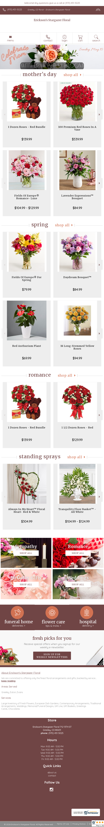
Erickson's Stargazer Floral (52, 20)
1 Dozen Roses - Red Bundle (26, 126)
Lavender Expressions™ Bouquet (77, 197)
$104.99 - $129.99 (26, 208)
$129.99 (77, 440)
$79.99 (26, 289)
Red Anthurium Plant (26, 345)
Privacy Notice (78, 824)
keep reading (8, 681)
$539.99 (77, 139)
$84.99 (77, 208)
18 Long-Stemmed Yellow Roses (77, 347)
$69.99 (26, 358)
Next (100, 114)
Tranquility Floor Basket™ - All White (77, 510)
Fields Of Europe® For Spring (27, 279)
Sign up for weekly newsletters (52, 655)
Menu (10, 40)
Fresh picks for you (52, 642)
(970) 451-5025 (14, 9)
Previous (4, 114)
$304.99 (26, 521)
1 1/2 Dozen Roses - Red (77, 427)
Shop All (71, 75)
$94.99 (77, 358)
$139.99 (27, 139)
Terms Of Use (63, 824)
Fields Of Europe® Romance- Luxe (26, 197)
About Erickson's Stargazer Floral (20, 672)
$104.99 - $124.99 (77, 521)
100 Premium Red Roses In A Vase (77, 128)
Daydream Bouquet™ (77, 277)
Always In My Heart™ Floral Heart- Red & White (26, 510)
